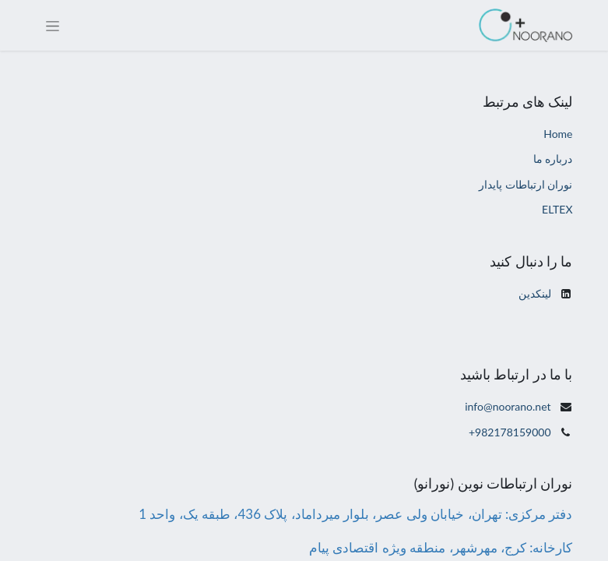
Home (557, 133)
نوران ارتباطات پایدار (525, 184)
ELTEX (557, 209)
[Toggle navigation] (52, 25)
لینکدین (534, 293)
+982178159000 (510, 432)
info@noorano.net (507, 406)
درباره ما (553, 158)
